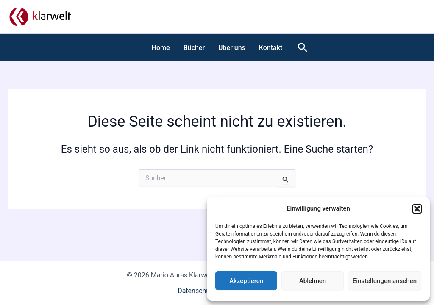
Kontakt (271, 48)
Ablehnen (312, 281)
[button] (417, 209)
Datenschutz (196, 291)
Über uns (231, 48)
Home (161, 48)
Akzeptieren (246, 281)
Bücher (194, 48)
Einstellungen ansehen (385, 281)
